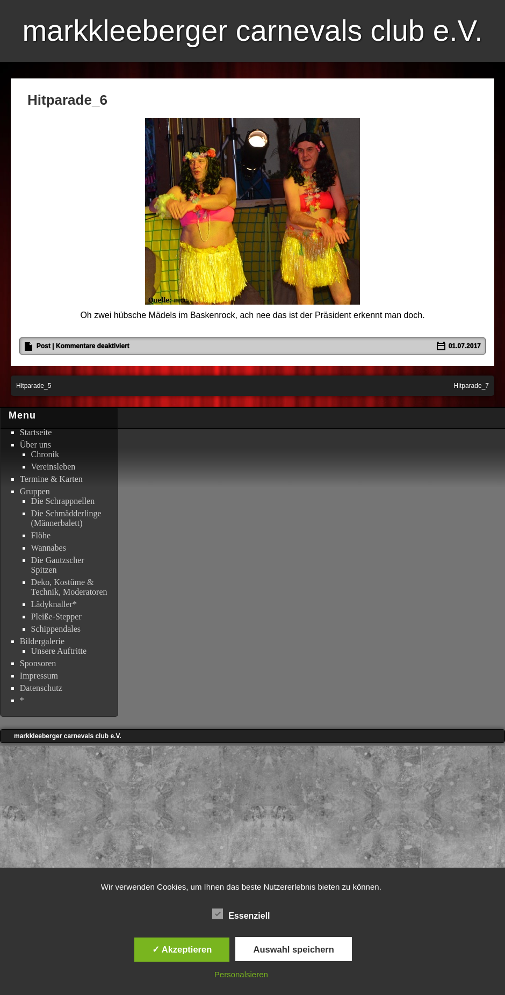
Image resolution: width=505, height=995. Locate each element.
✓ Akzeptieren (182, 949)
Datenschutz (41, 688)
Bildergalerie (42, 641)
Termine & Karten (51, 479)
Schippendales (56, 628)
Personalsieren (241, 974)
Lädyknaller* (54, 604)
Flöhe (40, 535)
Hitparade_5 (33, 386)
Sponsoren (38, 663)
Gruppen (35, 491)
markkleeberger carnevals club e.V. (252, 30)
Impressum (39, 675)
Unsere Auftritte (59, 650)
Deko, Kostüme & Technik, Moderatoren (69, 587)
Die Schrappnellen (63, 501)
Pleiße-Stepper (56, 616)
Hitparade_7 (471, 386)
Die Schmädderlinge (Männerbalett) (66, 518)
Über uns (35, 444)
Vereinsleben (53, 466)
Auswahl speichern (293, 949)
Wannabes (48, 547)
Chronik (45, 454)
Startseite (36, 432)
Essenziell (241, 914)
